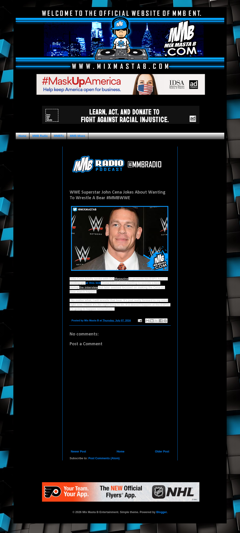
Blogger (161, 512)
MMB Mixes (77, 136)
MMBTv (59, 136)
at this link (93, 283)
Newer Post (78, 451)
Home (22, 136)
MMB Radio (40, 136)
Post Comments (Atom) (104, 458)
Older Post (162, 451)
